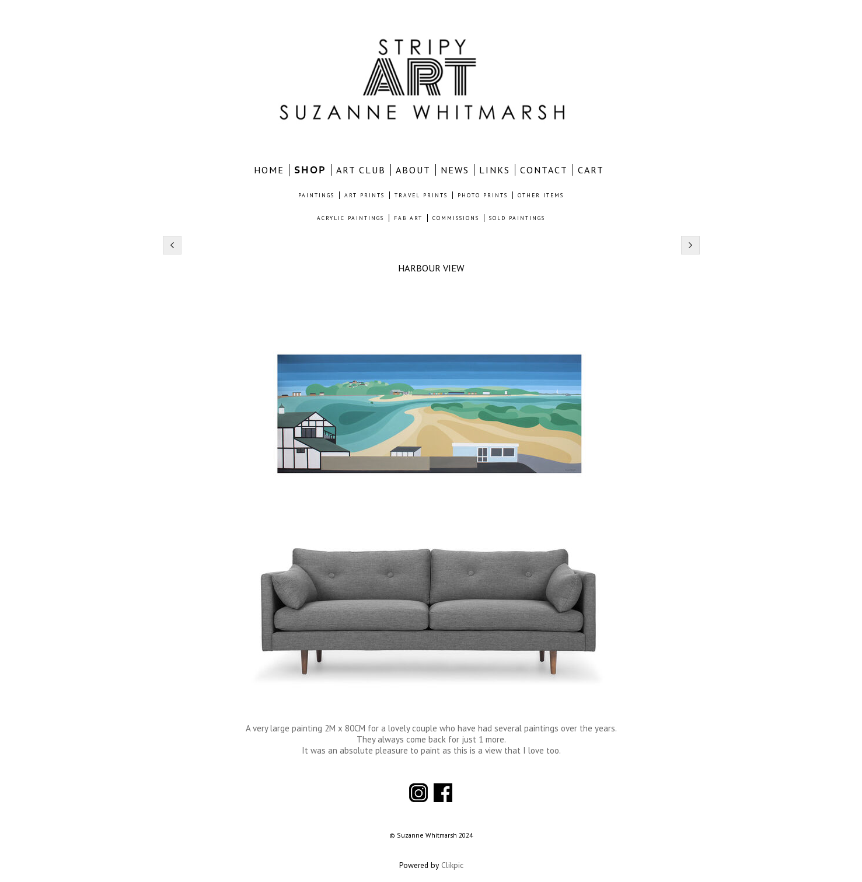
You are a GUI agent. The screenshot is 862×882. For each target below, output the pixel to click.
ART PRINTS (364, 195)
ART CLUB (361, 170)
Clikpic (452, 865)
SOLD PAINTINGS (517, 218)
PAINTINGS (316, 195)
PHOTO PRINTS (483, 195)
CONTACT (544, 170)
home (269, 170)
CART (591, 170)
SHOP (310, 170)
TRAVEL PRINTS (421, 195)
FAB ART (408, 218)
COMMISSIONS (455, 218)
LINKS (494, 170)
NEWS (455, 170)
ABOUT (413, 170)
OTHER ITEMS (541, 195)
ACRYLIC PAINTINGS (350, 218)
